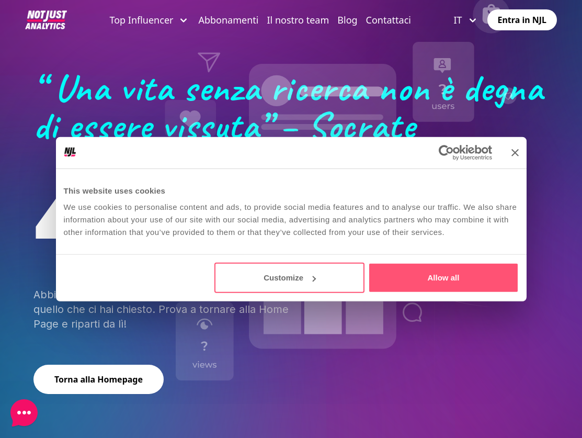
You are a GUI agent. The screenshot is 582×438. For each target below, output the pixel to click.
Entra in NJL (522, 20)
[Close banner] (515, 152)
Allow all (444, 277)
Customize (290, 277)
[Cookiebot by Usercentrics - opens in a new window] (446, 152)
